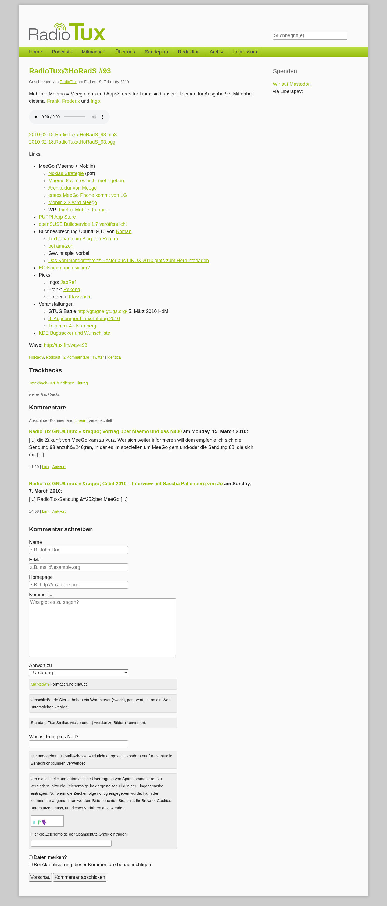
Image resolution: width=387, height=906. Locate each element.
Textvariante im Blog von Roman (83, 238)
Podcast (53, 357)
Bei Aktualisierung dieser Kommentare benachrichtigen (92, 864)
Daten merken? (50, 857)
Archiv (216, 52)
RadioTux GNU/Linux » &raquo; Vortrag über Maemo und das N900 (105, 431)
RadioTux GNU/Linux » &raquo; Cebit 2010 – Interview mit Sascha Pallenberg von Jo (126, 483)
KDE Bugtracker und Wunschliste (74, 333)
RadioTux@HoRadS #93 (70, 71)
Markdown (40, 684)
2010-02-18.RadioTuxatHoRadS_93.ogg (72, 142)
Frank (53, 101)
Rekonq (71, 289)
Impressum (245, 52)
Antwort (59, 467)
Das (53, 260)
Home (35, 52)
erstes (55, 195)
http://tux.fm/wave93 (65, 345)
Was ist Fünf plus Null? (53, 736)
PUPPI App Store (57, 217)
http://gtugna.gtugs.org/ (102, 311)
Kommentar (41, 594)
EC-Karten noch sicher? (64, 267)
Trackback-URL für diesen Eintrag (58, 383)
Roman (123, 231)
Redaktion (189, 52)
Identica (114, 357)
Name (35, 542)
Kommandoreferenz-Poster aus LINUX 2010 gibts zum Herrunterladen (133, 260)
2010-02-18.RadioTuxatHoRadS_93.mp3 (73, 134)
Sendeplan (156, 52)
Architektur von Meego (72, 188)
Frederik (71, 101)
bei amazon (60, 246)
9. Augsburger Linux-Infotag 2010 (84, 318)
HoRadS (36, 357)
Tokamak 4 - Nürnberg (72, 326)
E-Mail (36, 559)
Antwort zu (40, 665)
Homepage (41, 577)
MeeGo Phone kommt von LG (95, 195)
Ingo (95, 101)
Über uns (125, 52)
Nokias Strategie (66, 173)
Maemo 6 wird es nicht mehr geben (86, 180)
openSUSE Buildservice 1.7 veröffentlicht (83, 224)
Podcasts (62, 52)
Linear (79, 420)
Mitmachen (93, 52)
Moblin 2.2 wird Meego (72, 202)
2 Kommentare (76, 357)
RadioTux (68, 82)
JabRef (68, 282)
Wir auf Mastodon (292, 84)
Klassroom (80, 296)
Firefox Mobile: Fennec (83, 209)
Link (45, 467)
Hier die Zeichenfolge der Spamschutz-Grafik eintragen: (79, 834)
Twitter (98, 357)
